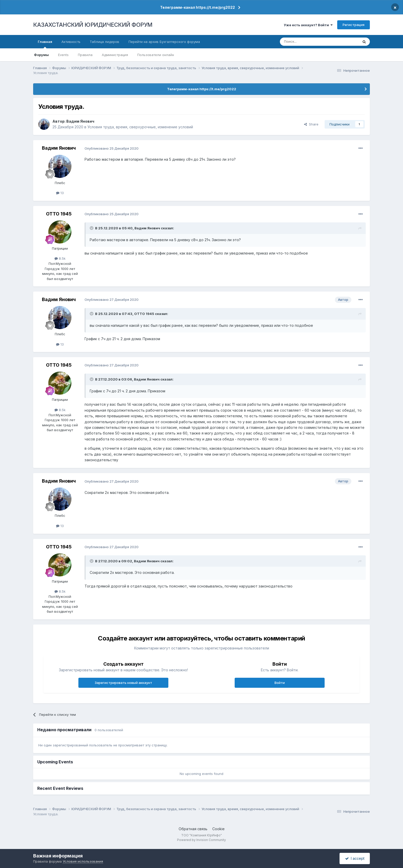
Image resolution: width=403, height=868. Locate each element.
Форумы (41, 55)
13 (60, 193)
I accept (354, 858)
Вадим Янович (80, 121)
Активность (70, 42)
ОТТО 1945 (59, 213)
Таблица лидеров (104, 42)
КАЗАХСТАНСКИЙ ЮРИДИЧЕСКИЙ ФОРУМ (92, 24)
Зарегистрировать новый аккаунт (123, 683)
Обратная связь (193, 829)
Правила (85, 55)
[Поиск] (305, 42)
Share (311, 124)
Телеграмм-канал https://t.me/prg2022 (197, 7)
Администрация (115, 55)
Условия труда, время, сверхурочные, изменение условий (140, 127)
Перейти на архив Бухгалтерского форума (164, 42)
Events (63, 55)
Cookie (218, 829)
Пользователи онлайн (155, 55)
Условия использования (83, 861)
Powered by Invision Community (201, 840)
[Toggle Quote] (92, 228)
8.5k (60, 258)
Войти (279, 683)
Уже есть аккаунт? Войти (308, 25)
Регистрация (353, 25)
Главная (45, 44)
